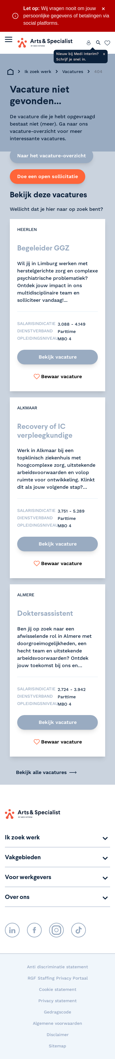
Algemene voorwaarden (57, 1023)
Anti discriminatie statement (57, 966)
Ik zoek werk (38, 71)
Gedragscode (57, 1012)
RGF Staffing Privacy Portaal (58, 978)
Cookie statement (57, 989)
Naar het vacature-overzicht (51, 156)
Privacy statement (57, 1000)
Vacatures (72, 71)
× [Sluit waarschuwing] (103, 8)
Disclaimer (58, 1034)
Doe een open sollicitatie (47, 176)
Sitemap (57, 1045)
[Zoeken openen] (98, 43)
